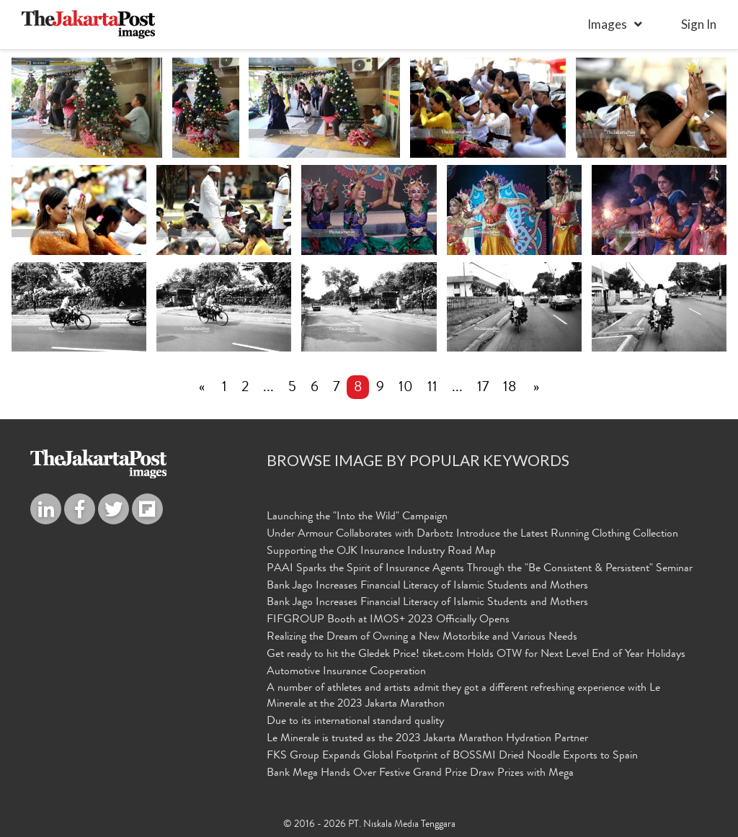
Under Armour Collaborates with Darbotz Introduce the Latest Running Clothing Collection (472, 534)
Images (607, 24)
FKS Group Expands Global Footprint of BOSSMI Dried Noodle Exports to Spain (452, 756)
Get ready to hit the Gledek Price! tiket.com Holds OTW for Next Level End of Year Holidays (476, 655)
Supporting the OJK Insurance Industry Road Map (381, 552)
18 (509, 388)
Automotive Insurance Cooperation (346, 672)
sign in (698, 24)
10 (406, 388)
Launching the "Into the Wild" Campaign (357, 518)
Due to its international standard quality (355, 722)
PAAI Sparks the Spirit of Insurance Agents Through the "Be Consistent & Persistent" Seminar (480, 569)
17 (483, 388)
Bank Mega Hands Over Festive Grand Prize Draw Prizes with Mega (420, 773)
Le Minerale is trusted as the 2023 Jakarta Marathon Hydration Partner (427, 740)
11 (432, 388)
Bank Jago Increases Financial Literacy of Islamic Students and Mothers (427, 586)
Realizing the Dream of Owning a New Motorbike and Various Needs (422, 637)
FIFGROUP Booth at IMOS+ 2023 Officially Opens (388, 621)
